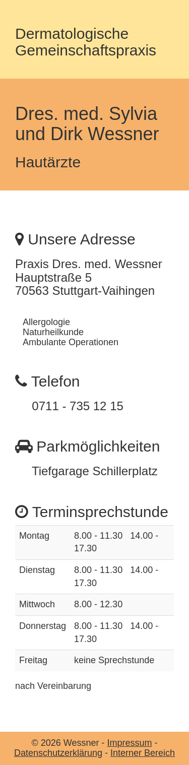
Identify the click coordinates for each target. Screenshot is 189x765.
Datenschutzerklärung (58, 753)
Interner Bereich (142, 753)
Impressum (129, 743)
